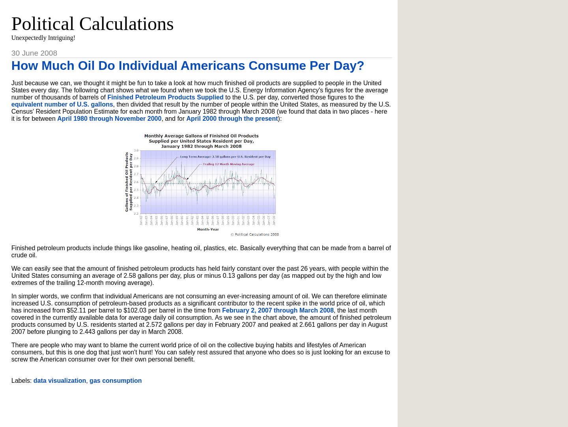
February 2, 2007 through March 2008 (278, 310)
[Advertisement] (201, 402)
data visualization (60, 380)
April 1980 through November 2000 (109, 118)
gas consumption (116, 380)
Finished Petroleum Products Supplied (166, 97)
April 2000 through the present (232, 118)
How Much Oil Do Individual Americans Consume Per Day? (187, 65)
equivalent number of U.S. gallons (62, 104)
